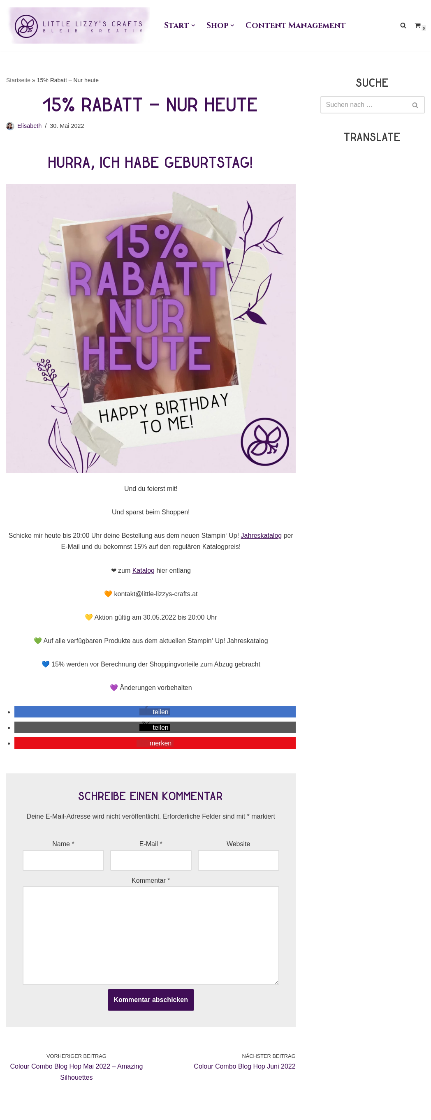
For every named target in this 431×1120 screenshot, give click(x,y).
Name (63, 843)
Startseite (18, 80)
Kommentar (151, 880)
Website (238, 843)
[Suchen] (403, 25)
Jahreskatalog (261, 535)
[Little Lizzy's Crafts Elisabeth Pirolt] (78, 25)
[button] (193, 25)
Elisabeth (29, 126)
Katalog (143, 570)
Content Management (295, 25)
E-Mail (150, 843)
